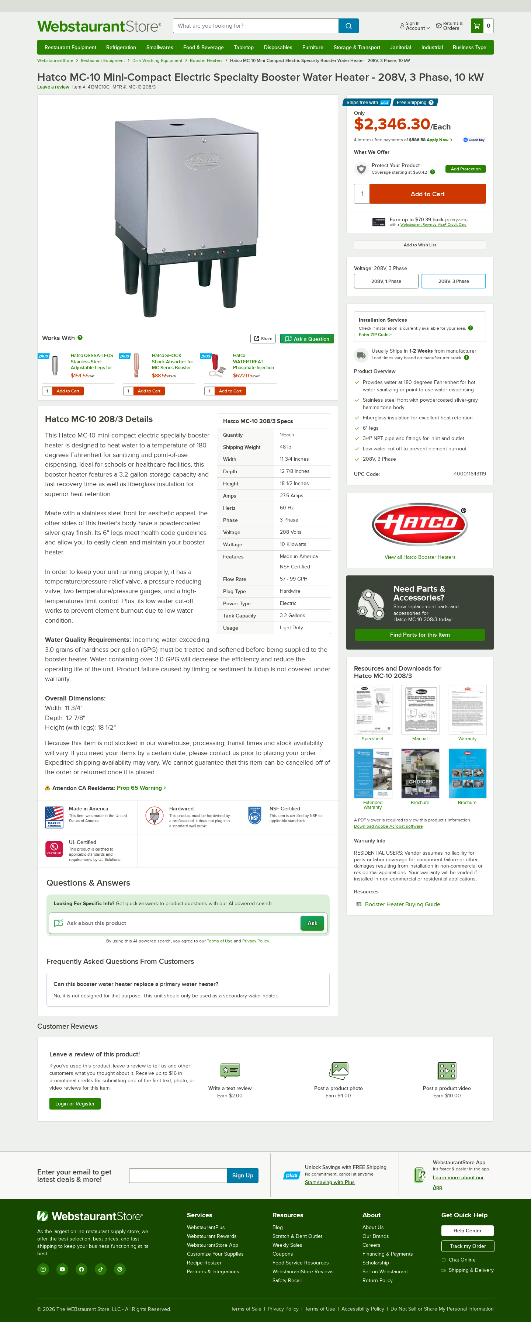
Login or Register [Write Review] (75, 1104)
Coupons (283, 1254)
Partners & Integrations (213, 1271)
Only (359, 113)
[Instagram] (43, 1269)
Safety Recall (287, 1280)
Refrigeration (121, 47)
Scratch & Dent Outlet (297, 1236)
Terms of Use (220, 941)
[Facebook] (81, 1269)
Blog (278, 1227)
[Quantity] (362, 194)
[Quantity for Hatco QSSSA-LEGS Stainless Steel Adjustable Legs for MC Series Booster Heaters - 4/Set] (47, 391)
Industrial (432, 47)
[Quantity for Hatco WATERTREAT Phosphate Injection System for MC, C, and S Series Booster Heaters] (209, 391)
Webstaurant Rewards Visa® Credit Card (433, 224)
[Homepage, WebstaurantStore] (99, 26)
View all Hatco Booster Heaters (420, 557)
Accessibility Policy (362, 1309)
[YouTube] (62, 1269)
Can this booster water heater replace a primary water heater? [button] (135, 984)
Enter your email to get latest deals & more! (74, 1175)
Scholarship (375, 1263)
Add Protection (466, 169)
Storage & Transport (357, 47)
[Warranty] (467, 713)
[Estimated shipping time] (466, 357)
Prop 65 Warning (139, 788)
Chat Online (458, 1260)
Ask (312, 923)
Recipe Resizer (204, 1263)
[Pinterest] (120, 1269)
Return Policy (377, 1280)
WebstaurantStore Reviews (303, 1271)
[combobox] (256, 25)
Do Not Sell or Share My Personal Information (442, 1309)
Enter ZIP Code (375, 334)
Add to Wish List (420, 245)
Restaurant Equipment (70, 47)
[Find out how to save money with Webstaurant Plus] (44, 356)
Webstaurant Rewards (212, 1236)
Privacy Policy (255, 941)
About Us (373, 1227)
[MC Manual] (419, 713)
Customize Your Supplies (215, 1254)
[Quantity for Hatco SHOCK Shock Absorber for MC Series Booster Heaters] (128, 391)
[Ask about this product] (188, 923)
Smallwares (159, 47)
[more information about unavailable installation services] (470, 328)
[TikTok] (101, 1269)
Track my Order (468, 1246)
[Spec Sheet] (372, 713)
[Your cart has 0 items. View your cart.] (482, 25)
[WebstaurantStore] (98, 1216)
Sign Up (242, 1175)
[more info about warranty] (432, 172)
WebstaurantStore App (212, 1245)
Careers (371, 1245)
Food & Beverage (203, 47)
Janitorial (400, 47)
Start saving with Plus (330, 1182)
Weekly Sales (287, 1245)
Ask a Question (307, 339)
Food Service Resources (301, 1263)
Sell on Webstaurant (385, 1271)
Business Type (469, 47)
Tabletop (244, 47)
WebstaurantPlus (206, 1227)
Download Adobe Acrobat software (388, 826)
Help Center (468, 1230)
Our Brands (375, 1236)
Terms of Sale (246, 1309)
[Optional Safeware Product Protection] (372, 778)
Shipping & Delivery (467, 1270)
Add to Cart (68, 391)
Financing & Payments (387, 1254)
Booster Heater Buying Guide (425, 904)
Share (263, 339)
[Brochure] (419, 778)
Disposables (278, 47)
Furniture (312, 47)
